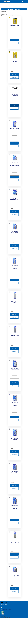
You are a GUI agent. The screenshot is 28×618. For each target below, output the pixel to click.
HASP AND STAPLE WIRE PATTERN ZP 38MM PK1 (14, 404)
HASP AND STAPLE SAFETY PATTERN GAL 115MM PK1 (14, 267)
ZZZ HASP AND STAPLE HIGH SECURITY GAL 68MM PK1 (14, 507)
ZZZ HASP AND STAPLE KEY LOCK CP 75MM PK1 (14, 575)
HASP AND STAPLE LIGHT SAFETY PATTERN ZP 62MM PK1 (14, 198)
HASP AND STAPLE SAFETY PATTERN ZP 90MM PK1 (15, 370)
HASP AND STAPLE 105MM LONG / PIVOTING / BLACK (14, 95)
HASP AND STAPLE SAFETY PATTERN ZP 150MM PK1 (15, 335)
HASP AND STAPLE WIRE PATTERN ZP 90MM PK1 (14, 472)
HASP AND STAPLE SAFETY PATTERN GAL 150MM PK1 (14, 301)
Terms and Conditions (4, 604)
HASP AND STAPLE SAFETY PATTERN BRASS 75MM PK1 (14, 232)
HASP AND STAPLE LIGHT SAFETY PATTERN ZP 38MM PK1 (14, 164)
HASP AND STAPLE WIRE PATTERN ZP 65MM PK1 (14, 438)
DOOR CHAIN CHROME (14, 25)
